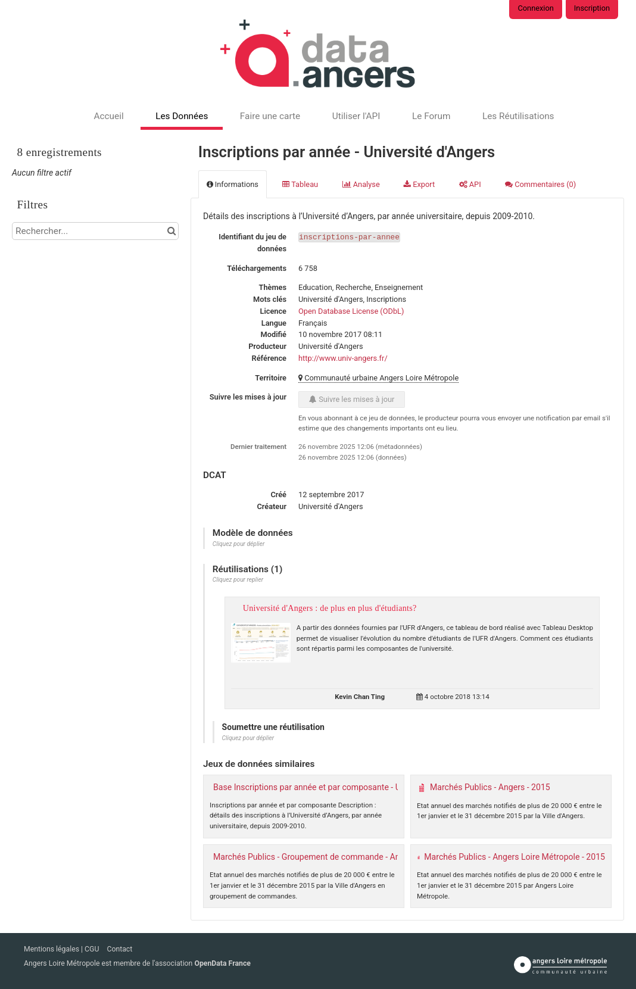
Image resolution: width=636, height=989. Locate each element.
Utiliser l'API (356, 116)
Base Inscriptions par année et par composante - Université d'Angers (339, 787)
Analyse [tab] (361, 184)
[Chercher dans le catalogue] (171, 231)
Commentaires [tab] (540, 184)
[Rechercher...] (95, 231)
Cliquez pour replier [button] (238, 580)
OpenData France (222, 963)
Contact (119, 949)
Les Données (181, 116)
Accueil (108, 116)
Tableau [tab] (300, 184)
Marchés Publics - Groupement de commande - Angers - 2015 (327, 857)
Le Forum (431, 116)
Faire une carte (270, 116)
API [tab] (470, 184)
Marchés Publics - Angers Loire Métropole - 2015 (514, 857)
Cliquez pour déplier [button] (239, 544)
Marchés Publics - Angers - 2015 (490, 787)
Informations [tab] (232, 184)
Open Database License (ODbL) (351, 311)
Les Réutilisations (518, 116)
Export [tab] (419, 184)
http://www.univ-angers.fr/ (343, 358)
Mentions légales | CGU (62, 949)
